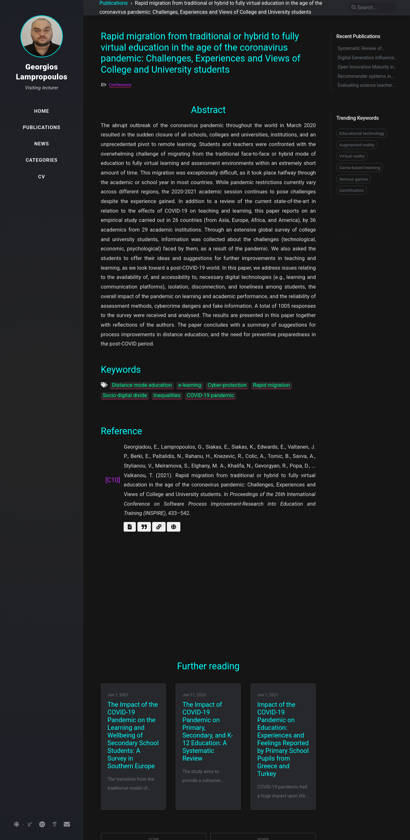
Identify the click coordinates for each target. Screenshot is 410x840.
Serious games (353, 179)
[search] (372, 7)
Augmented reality (356, 144)
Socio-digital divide (125, 395)
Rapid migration (271, 385)
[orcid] (42, 824)
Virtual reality (352, 156)
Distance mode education (142, 385)
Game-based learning (359, 167)
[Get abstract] (130, 527)
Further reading (353, 267)
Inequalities (166, 395)
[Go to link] (159, 527)
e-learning (189, 385)
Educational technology (361, 133)
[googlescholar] (54, 824)
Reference (347, 257)
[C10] (112, 480)
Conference (120, 84)
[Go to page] (173, 527)
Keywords (347, 247)
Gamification (351, 190)
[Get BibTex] (144, 527)
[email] (67, 824)
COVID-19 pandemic (210, 395)
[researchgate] (30, 824)
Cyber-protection (227, 385)
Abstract (346, 236)
